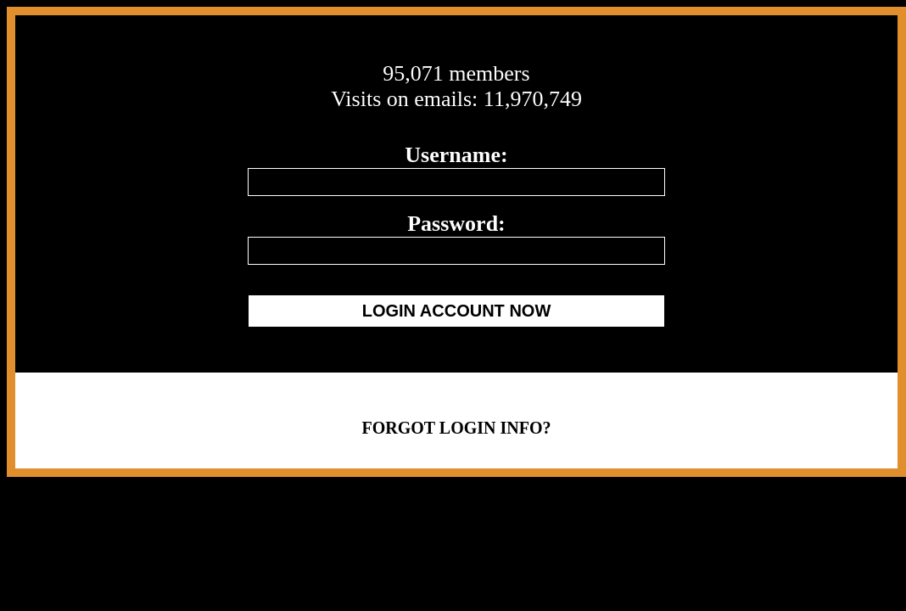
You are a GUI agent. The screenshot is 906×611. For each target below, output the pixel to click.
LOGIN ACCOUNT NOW (456, 310)
